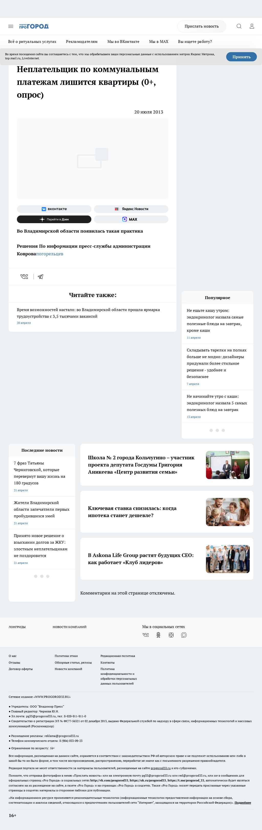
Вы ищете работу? (195, 41)
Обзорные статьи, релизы (73, 662)
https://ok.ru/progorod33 (148, 780)
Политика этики (66, 656)
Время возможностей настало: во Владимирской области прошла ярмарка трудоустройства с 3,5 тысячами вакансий (92, 316)
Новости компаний (68, 669)
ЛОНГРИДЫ (17, 627)
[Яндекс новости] (131, 209)
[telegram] (42, 276)
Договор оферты (21, 669)
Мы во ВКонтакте (123, 41)
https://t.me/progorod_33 (186, 780)
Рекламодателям (81, 41)
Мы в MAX (158, 41)
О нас (13, 656)
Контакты (108, 662)
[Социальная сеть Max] (131, 219)
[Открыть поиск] (239, 26)
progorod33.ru (161, 768)
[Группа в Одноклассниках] (158, 635)
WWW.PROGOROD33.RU (52, 697)
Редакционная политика (118, 656)
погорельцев (49, 254)
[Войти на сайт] (252, 26)
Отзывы (14, 662)
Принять (242, 56)
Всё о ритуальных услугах (32, 41)
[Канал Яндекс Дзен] (54, 219)
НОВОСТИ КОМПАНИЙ (69, 627)
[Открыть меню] (11, 26)
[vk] (24, 276)
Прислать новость (202, 26)
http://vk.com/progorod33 (109, 780)
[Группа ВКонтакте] (54, 209)
